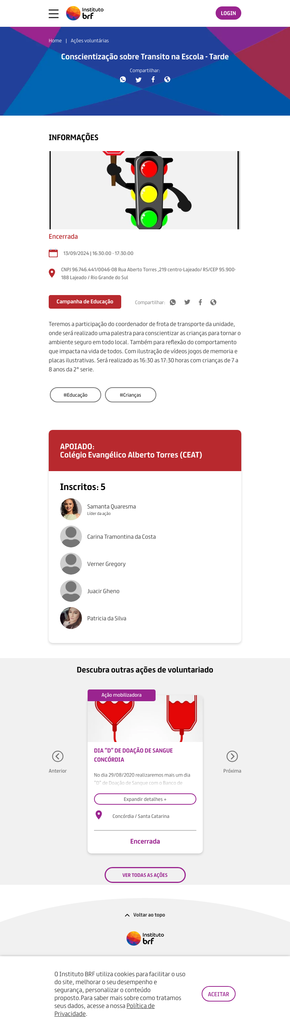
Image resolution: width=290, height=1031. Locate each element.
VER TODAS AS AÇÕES (145, 874)
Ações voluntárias (90, 40)
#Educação (75, 394)
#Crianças (130, 394)
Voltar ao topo (145, 914)
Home (55, 40)
